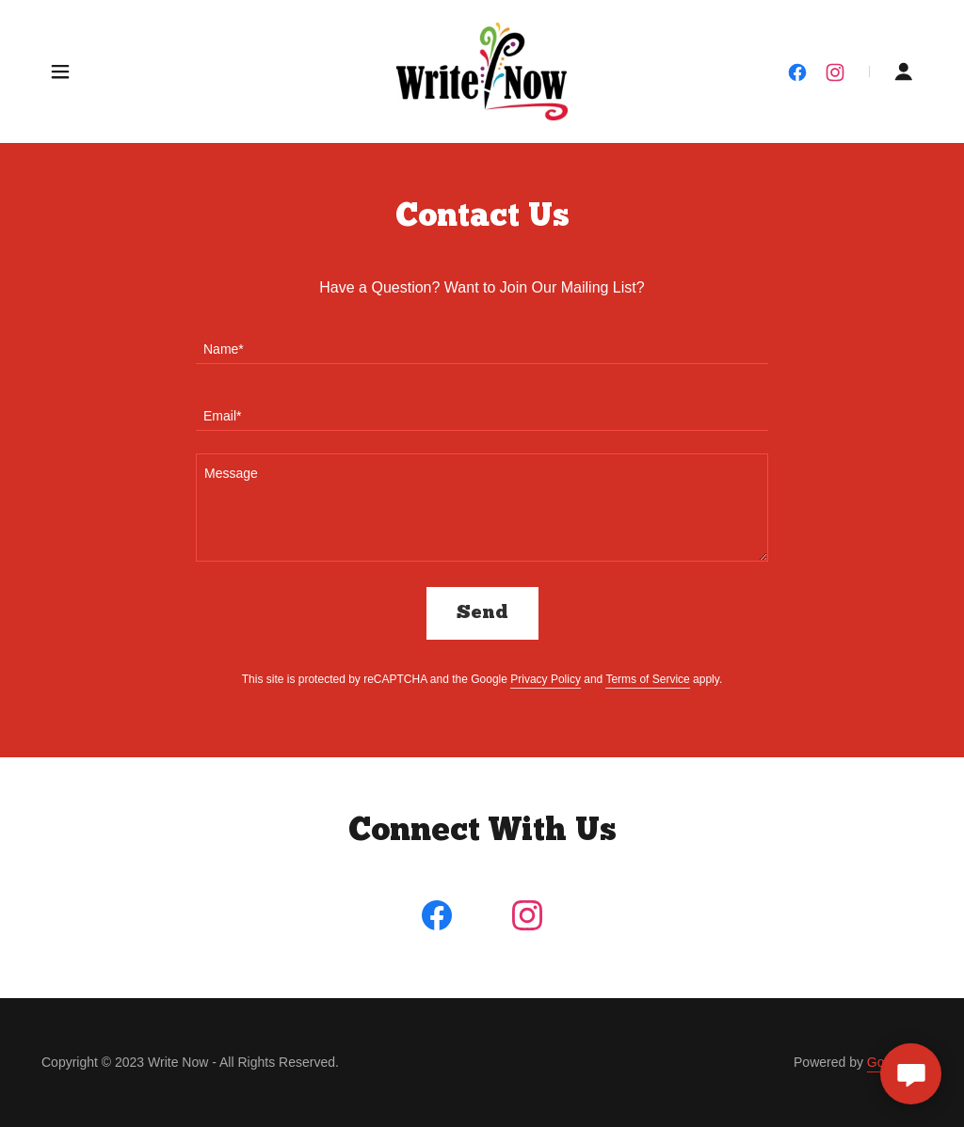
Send (482, 613)
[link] (482, 70)
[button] (60, 71)
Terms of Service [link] (647, 679)
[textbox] (482, 342)
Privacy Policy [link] (545, 679)
